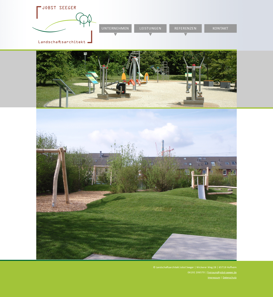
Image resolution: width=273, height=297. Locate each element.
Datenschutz (230, 277)
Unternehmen (115, 28)
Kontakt (220, 28)
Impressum (214, 277)
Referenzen (185, 28)
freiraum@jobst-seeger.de (222, 272)
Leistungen (150, 28)
